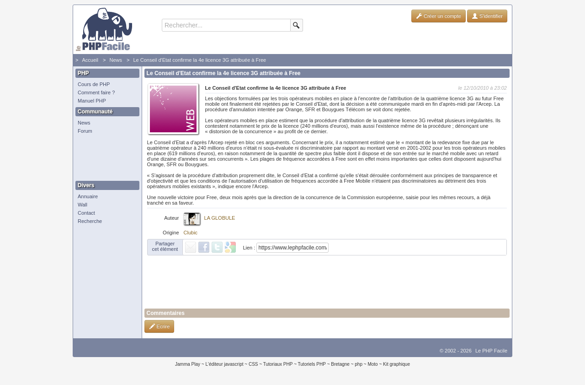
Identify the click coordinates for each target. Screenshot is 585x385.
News (115, 60)
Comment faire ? (96, 92)
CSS (253, 364)
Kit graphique (396, 364)
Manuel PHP (92, 100)
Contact (86, 213)
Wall (82, 204)
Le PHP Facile (491, 350)
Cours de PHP (94, 84)
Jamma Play (187, 364)
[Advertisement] (105, 158)
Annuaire (88, 196)
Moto (372, 364)
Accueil (90, 60)
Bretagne (340, 364)
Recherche (90, 221)
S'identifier (487, 16)
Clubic (191, 232)
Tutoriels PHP (312, 364)
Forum (85, 131)
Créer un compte (438, 16)
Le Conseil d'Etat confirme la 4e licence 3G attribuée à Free (199, 60)
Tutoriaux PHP (278, 364)
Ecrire (159, 326)
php (358, 364)
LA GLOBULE (219, 218)
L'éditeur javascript (224, 364)
